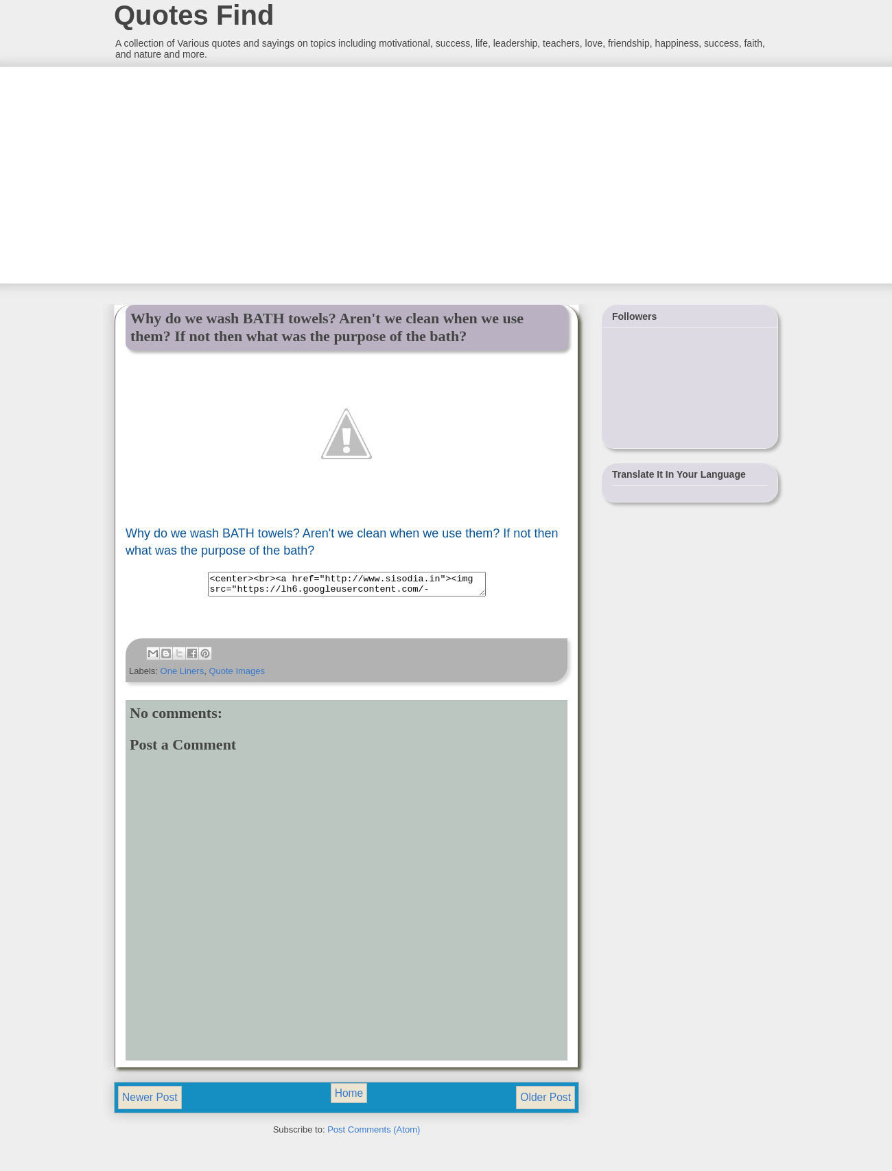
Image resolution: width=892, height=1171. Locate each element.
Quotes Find (194, 15)
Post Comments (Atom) (373, 1133)
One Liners (182, 675)
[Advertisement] (216, 173)
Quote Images (237, 675)
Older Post (545, 1101)
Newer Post (150, 1101)
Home (349, 1097)
